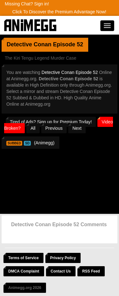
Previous (54, 128)
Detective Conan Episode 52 (70, 72)
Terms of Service (23, 258)
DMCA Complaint (23, 271)
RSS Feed (91, 271)
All (33, 128)
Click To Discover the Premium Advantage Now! (59, 11)
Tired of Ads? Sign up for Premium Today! (51, 121)
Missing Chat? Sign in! (27, 3)
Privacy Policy (63, 258)
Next (77, 128)
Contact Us (61, 271)
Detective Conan (29, 44)
